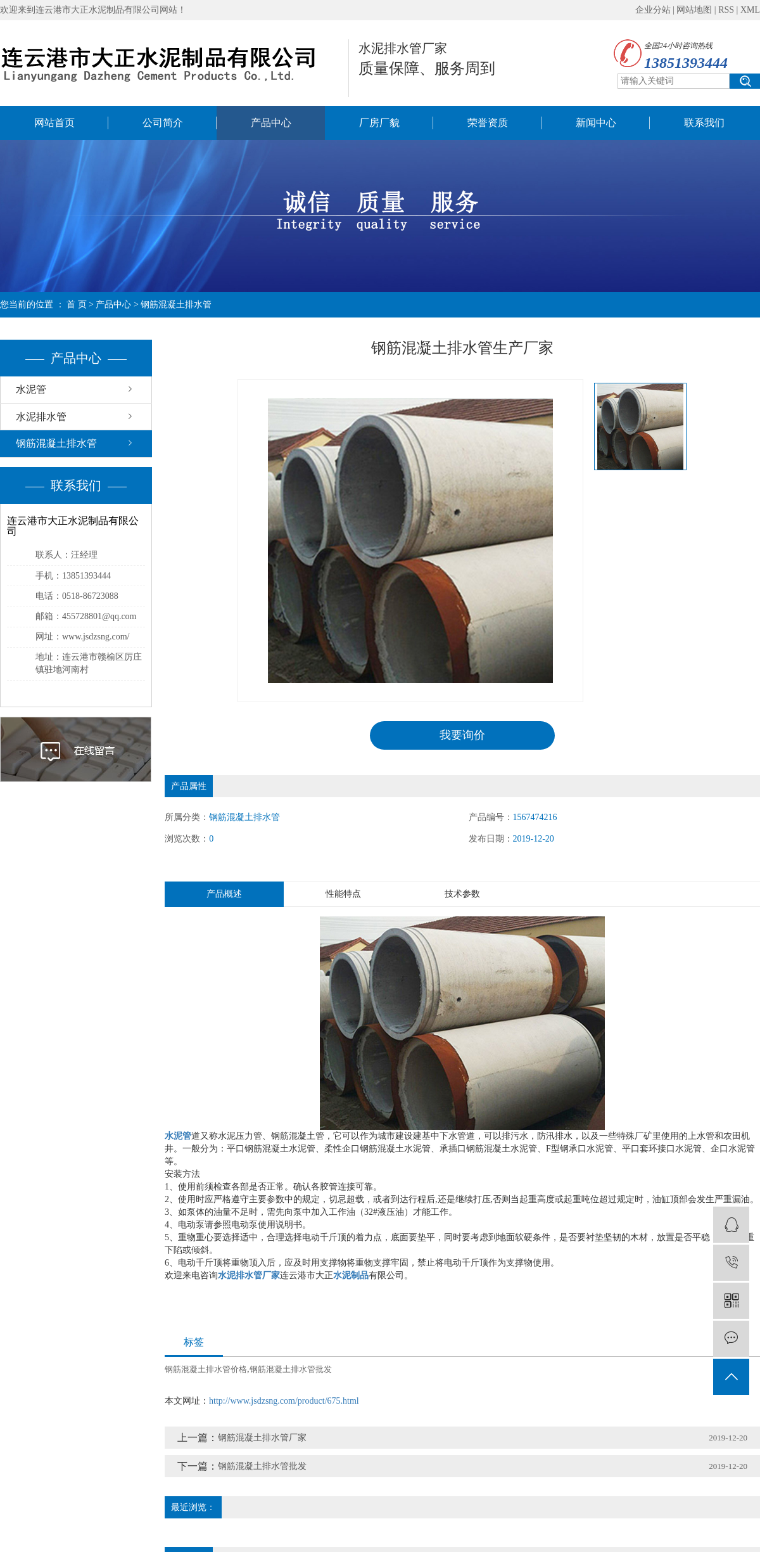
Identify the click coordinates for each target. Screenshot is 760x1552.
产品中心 (271, 122)
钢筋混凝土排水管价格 (206, 1369)
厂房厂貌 (379, 122)
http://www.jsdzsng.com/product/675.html (284, 1401)
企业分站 (653, 10)
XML (750, 10)
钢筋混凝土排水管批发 (291, 1369)
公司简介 (162, 122)
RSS (726, 10)
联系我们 (704, 122)
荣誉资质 (487, 122)
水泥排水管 (41, 416)
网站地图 (694, 10)
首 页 (76, 304)
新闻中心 (596, 122)
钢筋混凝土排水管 (176, 304)
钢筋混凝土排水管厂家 (262, 1437)
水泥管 (31, 389)
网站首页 (54, 122)
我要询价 (462, 735)
